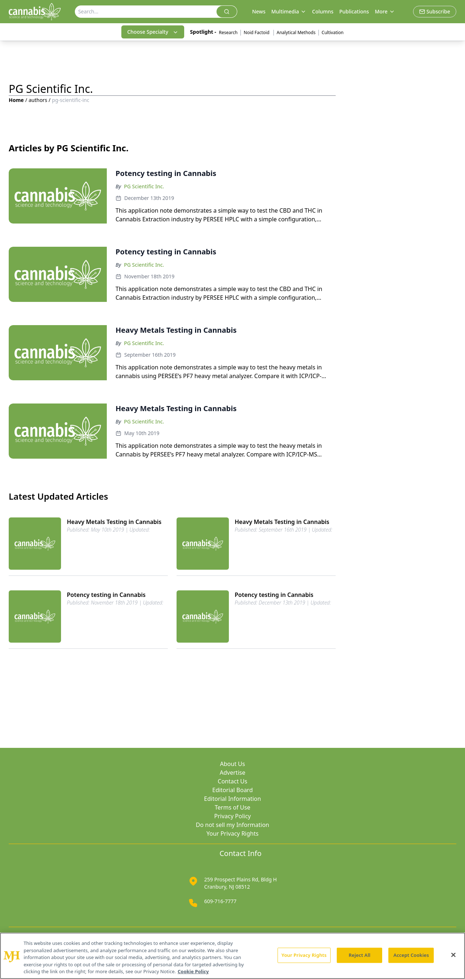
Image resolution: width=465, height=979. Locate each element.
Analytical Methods (296, 32)
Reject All (360, 955)
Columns (322, 11)
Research (228, 32)
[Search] (146, 12)
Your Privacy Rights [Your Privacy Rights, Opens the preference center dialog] (304, 955)
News (259, 11)
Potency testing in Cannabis (106, 595)
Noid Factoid (257, 32)
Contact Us (232, 781)
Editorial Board (232, 790)
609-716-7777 (220, 901)
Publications (354, 11)
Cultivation (332, 32)
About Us (232, 764)
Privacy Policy (232, 816)
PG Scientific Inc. (144, 186)
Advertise (232, 773)
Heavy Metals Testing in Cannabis (114, 522)
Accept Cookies (411, 955)
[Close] (453, 955)
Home (16, 100)
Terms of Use (232, 807)
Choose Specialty (152, 31)
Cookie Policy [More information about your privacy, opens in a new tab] (193, 971)
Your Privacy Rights (232, 833)
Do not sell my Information (232, 825)
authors (38, 100)
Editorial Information (232, 799)
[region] (232, 956)
